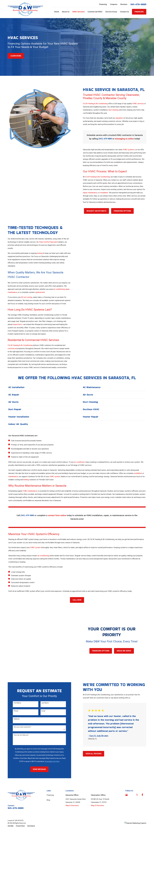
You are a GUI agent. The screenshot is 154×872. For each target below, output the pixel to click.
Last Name (44, 703)
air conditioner (79, 462)
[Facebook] (142, 795)
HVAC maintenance (30, 491)
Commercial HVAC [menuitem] (95, 12)
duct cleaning (114, 110)
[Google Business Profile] (126, 795)
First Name (17, 703)
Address (16, 719)
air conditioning (43, 556)
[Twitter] (137, 795)
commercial (12, 348)
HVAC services (138, 104)
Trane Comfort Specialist (48, 242)
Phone (16, 711)
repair (85, 193)
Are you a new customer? (22, 727)
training (39, 253)
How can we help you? (21, 735)
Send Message (39, 769)
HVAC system (54, 477)
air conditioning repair (61, 289)
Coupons (113, 4)
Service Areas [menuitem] (111, 12)
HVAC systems (129, 150)
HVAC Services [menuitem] (78, 12)
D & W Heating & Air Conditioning (95, 104)
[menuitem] (10, 825)
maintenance (93, 193)
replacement (39, 292)
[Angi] (132, 795)
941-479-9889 (138, 4)
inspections (17, 324)
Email (43, 711)
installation (104, 193)
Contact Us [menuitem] (124, 12)
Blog (48, 800)
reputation (119, 118)
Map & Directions (72, 805)
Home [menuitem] (56, 12)
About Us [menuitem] (65, 12)
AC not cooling (26, 297)
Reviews (123, 4)
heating (26, 480)
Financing (103, 4)
